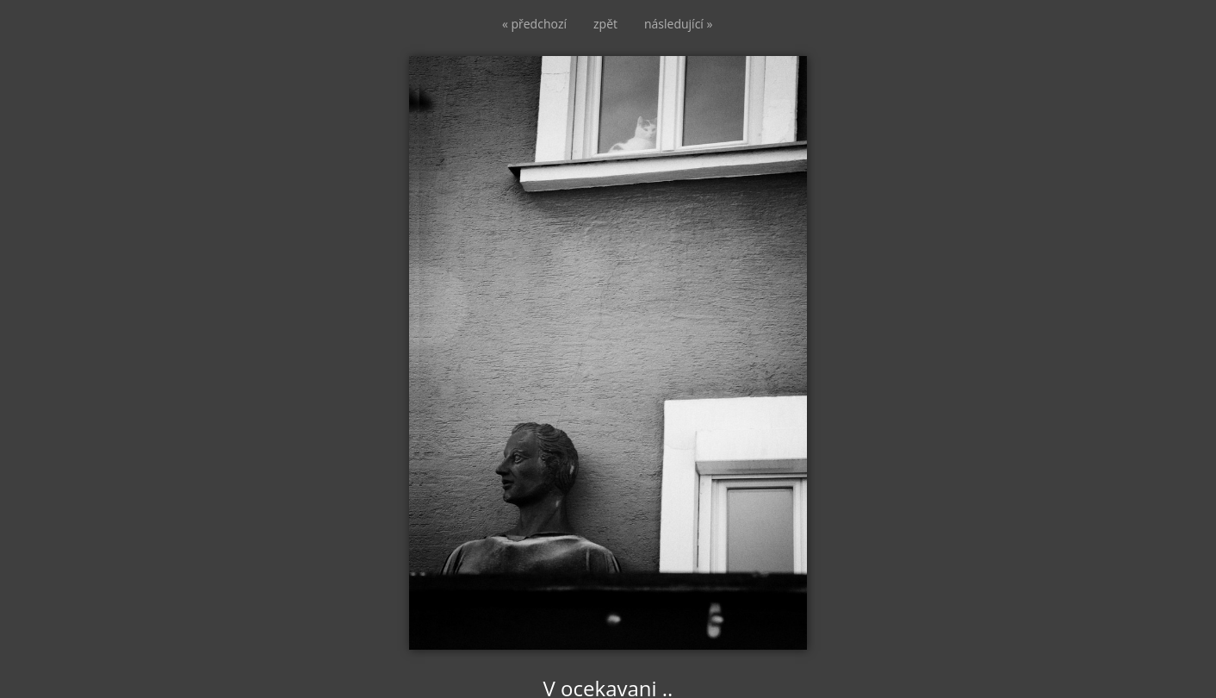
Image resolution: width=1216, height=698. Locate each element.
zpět (605, 24)
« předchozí (534, 24)
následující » (678, 24)
